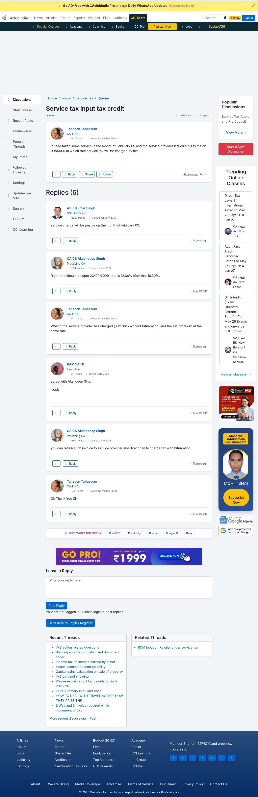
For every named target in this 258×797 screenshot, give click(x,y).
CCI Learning (19, 229)
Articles (22, 740)
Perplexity (134, 533)
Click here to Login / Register (71, 623)
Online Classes (236, 177)
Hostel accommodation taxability (81, 667)
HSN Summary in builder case (78, 691)
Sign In (248, 18)
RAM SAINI (75, 364)
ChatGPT (114, 533)
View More (236, 132)
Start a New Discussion (236, 149)
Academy (73, 26)
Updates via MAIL (18, 195)
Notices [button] (94, 18)
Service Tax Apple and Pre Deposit (235, 119)
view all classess (236, 374)
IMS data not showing (72, 676)
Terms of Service (141, 784)
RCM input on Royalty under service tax (168, 647)
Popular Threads (16, 144)
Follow (104, 174)
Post (93, 718)
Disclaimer (168, 784)
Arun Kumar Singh (81, 208)
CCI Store (138, 18)
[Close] (253, 5)
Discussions (18, 100)
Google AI (172, 533)
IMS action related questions (77, 647)
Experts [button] (79, 18)
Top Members (103, 760)
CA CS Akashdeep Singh (86, 259)
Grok (189, 533)
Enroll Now (241, 229)
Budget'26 (217, 26)
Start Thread (19, 110)
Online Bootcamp (162, 26)
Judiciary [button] (120, 18)
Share (87, 174)
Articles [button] (51, 18)
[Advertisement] (129, 61)
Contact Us (218, 784)
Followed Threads (16, 169)
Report (203, 174)
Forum (21, 747)
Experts (60, 747)
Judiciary (24, 760)
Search (15, 209)
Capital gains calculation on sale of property (89, 672)
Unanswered (19, 131)
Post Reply (57, 606)
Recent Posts (19, 121)
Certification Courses (71, 766)
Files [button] (106, 18)
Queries (50, 115)
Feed (97, 747)
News (59, 740)
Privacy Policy (193, 784)
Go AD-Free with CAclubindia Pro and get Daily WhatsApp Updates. (125, 6)
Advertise (114, 784)
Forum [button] (65, 18)
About (35, 784)
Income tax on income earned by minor (85, 662)
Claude (153, 533)
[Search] (214, 17)
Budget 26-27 (104, 740)
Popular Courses (45, 26)
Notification (63, 760)
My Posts (16, 157)
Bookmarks (101, 753)
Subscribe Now (236, 497)
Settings (16, 183)
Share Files (63, 753)
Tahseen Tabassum (82, 129)
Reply (70, 174)
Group (138, 760)
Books (117, 26)
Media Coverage (87, 784)
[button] (225, 18)
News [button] (38, 18)
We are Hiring (58, 784)
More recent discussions (68, 718)
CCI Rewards (103, 766)
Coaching (96, 26)
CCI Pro (137, 26)
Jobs (186, 26)
